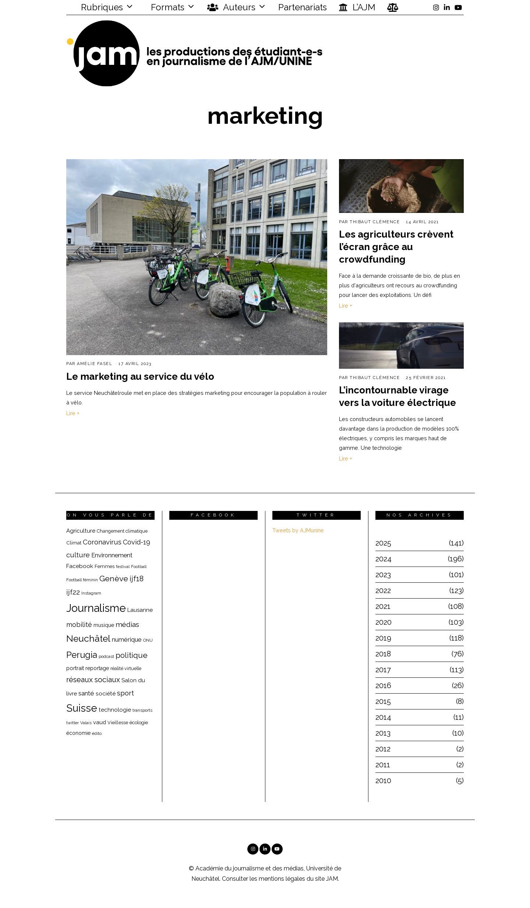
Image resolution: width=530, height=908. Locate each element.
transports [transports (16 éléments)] (142, 710)
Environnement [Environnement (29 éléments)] (111, 555)
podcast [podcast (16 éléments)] (106, 656)
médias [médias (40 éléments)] (127, 624)
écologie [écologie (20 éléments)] (139, 722)
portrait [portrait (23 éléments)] (75, 668)
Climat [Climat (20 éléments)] (73, 543)
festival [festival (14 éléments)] (123, 566)
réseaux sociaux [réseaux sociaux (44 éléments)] (93, 679)
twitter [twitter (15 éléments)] (72, 723)
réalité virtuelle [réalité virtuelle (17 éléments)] (125, 668)
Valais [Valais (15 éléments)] (86, 723)
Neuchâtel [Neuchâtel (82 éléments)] (88, 638)
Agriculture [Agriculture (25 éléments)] (80, 530)
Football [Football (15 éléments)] (138, 566)
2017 (383, 669)
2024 (383, 558)
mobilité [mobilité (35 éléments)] (79, 624)
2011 (382, 764)
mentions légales (282, 878)
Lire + (73, 413)
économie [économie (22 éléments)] (78, 733)
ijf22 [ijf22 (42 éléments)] (73, 592)
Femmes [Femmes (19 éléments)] (104, 566)
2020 (383, 622)
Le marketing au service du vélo (140, 376)
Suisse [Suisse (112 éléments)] (81, 708)
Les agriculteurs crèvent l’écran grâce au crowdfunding (396, 247)
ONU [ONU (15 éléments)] (148, 640)
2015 (383, 701)
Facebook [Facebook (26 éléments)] (79, 565)
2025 (383, 543)
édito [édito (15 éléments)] (97, 733)
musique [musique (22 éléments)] (103, 625)
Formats (166, 7)
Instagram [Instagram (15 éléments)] (91, 593)
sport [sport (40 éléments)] (125, 693)
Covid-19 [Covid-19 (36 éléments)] (136, 542)
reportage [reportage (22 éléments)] (97, 668)
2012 (383, 748)
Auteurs (231, 7)
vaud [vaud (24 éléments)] (99, 722)
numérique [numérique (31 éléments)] (127, 639)
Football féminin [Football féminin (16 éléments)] (82, 579)
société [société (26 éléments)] (106, 693)
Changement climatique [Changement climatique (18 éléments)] (122, 531)
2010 (383, 780)
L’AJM (357, 7)
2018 (383, 653)
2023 (383, 574)
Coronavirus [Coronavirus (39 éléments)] (102, 542)
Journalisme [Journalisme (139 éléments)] (96, 608)
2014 (383, 717)
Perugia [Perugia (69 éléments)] (81, 655)
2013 (383, 733)
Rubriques (97, 7)
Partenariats (302, 7)
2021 (383, 606)
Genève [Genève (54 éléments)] (113, 578)
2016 (383, 685)
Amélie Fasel (94, 363)
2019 (383, 638)
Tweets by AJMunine (298, 530)
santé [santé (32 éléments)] (86, 693)
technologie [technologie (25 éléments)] (115, 710)
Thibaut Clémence (375, 222)
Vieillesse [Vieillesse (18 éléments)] (117, 722)
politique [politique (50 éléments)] (132, 655)
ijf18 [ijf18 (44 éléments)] (137, 578)
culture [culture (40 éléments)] (78, 555)
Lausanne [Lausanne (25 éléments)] (140, 610)
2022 (383, 590)
